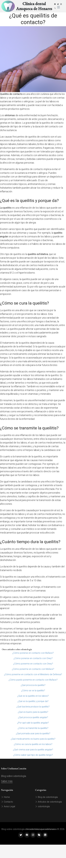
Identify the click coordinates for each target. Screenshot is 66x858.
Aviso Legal (8, 806)
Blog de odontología (46, 797)
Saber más (7, 781)
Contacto (7, 801)
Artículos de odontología (48, 801)
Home (5, 797)
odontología (42, 806)
